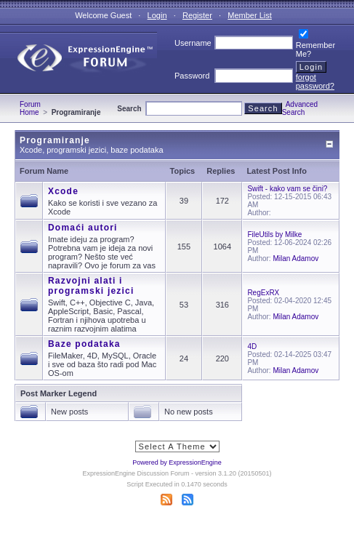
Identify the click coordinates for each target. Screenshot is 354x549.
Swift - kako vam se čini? (287, 189)
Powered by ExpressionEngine (177, 462)
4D (252, 346)
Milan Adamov (295, 259)
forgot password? (315, 81)
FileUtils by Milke (274, 235)
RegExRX (263, 293)
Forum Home (30, 108)
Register (197, 15)
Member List (250, 15)
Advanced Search (300, 108)
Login (157, 15)
